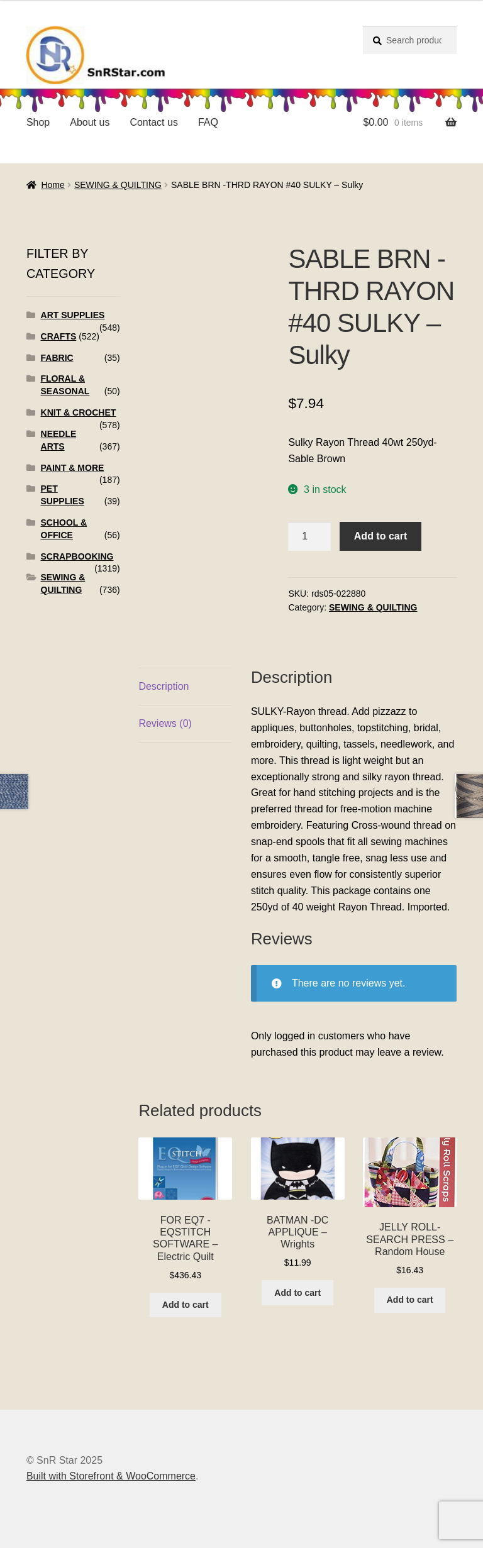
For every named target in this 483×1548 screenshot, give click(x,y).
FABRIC (57, 358)
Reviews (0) (164, 723)
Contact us (153, 122)
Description (163, 686)
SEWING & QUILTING (118, 185)
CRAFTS (59, 336)
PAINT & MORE (72, 468)
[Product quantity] (309, 536)
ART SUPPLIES (73, 315)
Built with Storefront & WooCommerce (111, 1476)
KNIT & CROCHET (78, 412)
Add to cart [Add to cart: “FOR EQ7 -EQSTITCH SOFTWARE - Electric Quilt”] (185, 1305)
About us (89, 122)
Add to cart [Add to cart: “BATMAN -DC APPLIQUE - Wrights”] (297, 1293)
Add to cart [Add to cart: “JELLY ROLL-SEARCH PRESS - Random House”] (410, 1300)
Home (52, 185)
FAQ (208, 122)
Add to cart (380, 536)
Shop (38, 122)
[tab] (185, 686)
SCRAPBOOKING (77, 556)
